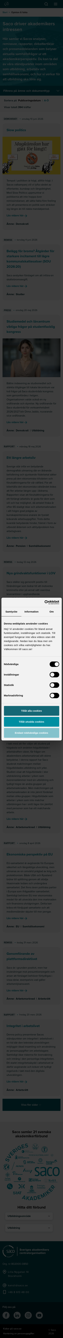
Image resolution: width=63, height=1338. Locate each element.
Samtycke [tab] (11, 611)
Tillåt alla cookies (31, 710)
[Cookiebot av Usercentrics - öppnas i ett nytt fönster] (45, 602)
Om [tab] (52, 611)
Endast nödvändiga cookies (31, 732)
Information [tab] (32, 611)
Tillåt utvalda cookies (31, 721)
